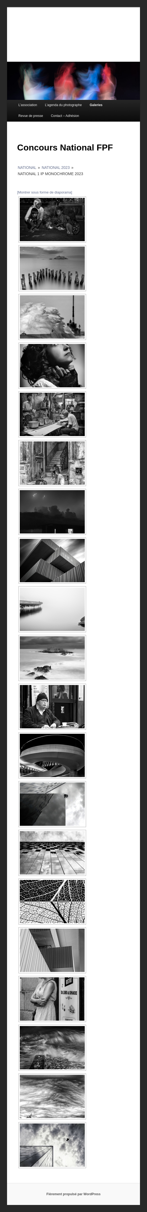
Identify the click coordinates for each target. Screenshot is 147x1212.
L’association (27, 105)
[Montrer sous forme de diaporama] (44, 192)
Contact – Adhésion (65, 116)
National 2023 (56, 167)
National (27, 167)
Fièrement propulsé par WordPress (74, 1194)
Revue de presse (30, 116)
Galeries (96, 105)
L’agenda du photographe (63, 105)
